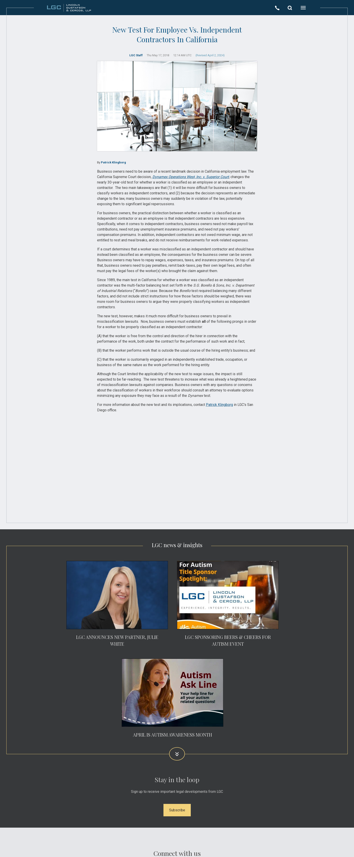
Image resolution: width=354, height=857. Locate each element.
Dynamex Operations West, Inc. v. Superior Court (190, 177)
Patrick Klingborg (113, 162)
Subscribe (177, 810)
